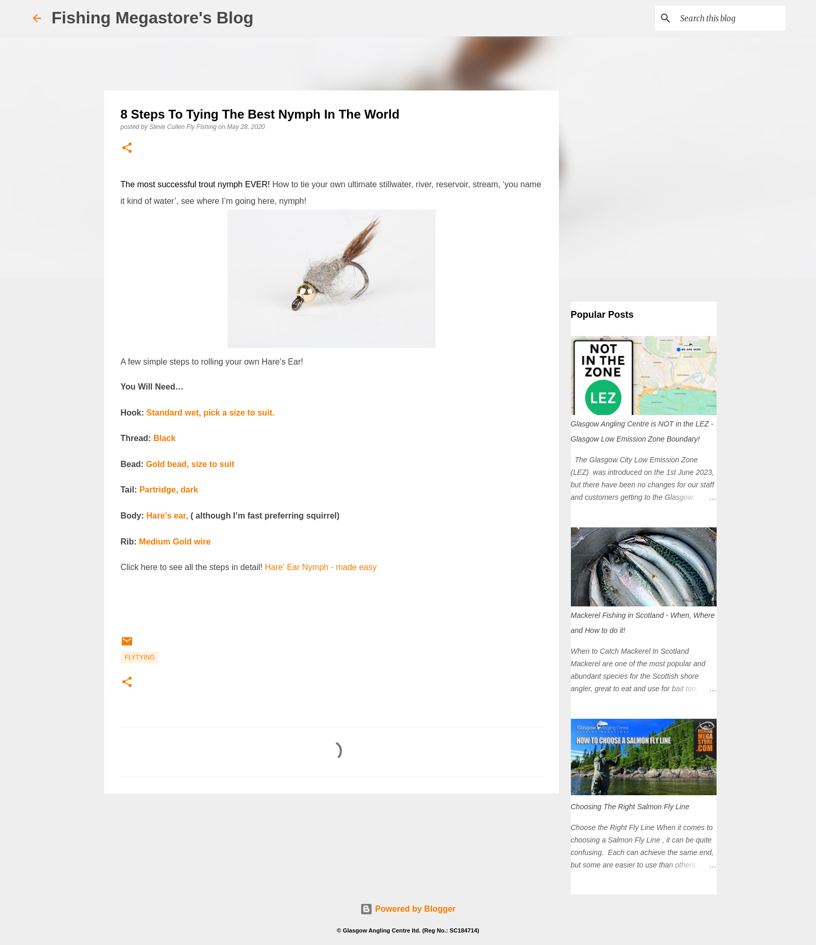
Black (165, 438)
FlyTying (140, 657)
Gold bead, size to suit (190, 464)
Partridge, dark (168, 489)
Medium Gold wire (175, 541)
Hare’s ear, (167, 515)
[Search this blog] (730, 18)
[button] (127, 148)
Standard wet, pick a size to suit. (210, 412)
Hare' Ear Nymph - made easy (321, 567)
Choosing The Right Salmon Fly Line (630, 806)
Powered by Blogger (407, 908)
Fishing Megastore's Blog (152, 17)
